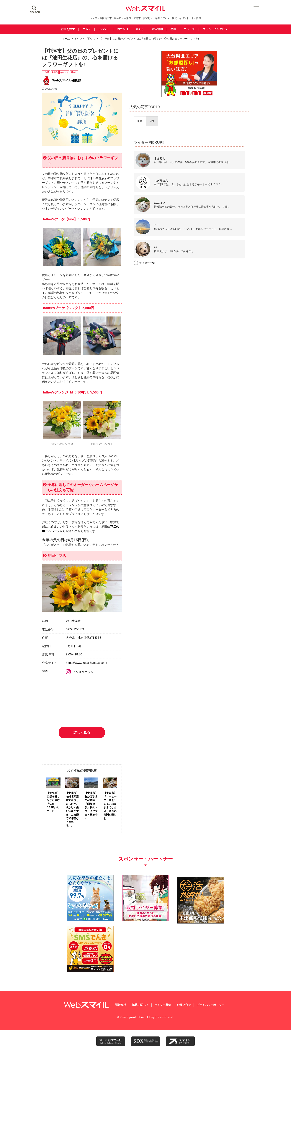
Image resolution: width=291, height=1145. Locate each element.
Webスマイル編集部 (66, 76)
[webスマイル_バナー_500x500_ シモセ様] (225, 1057)
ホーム (66, 38)
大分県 (46, 68)
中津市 (55, 68)
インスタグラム (98, 777)
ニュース (189, 29)
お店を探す (68, 29)
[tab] (199, 119)
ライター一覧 (207, 261)
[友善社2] (66, 1057)
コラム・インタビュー (216, 29)
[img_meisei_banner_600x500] (221, 94)
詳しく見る (113, 873)
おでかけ (122, 29)
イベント (103, 29)
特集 (173, 29)
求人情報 (157, 29)
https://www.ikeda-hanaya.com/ (105, 767)
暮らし (140, 29)
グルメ (86, 29)
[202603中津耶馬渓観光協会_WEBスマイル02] (172, 1057)
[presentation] (199, 119)
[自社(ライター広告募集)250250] (119, 1057)
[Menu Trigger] (242, 8)
